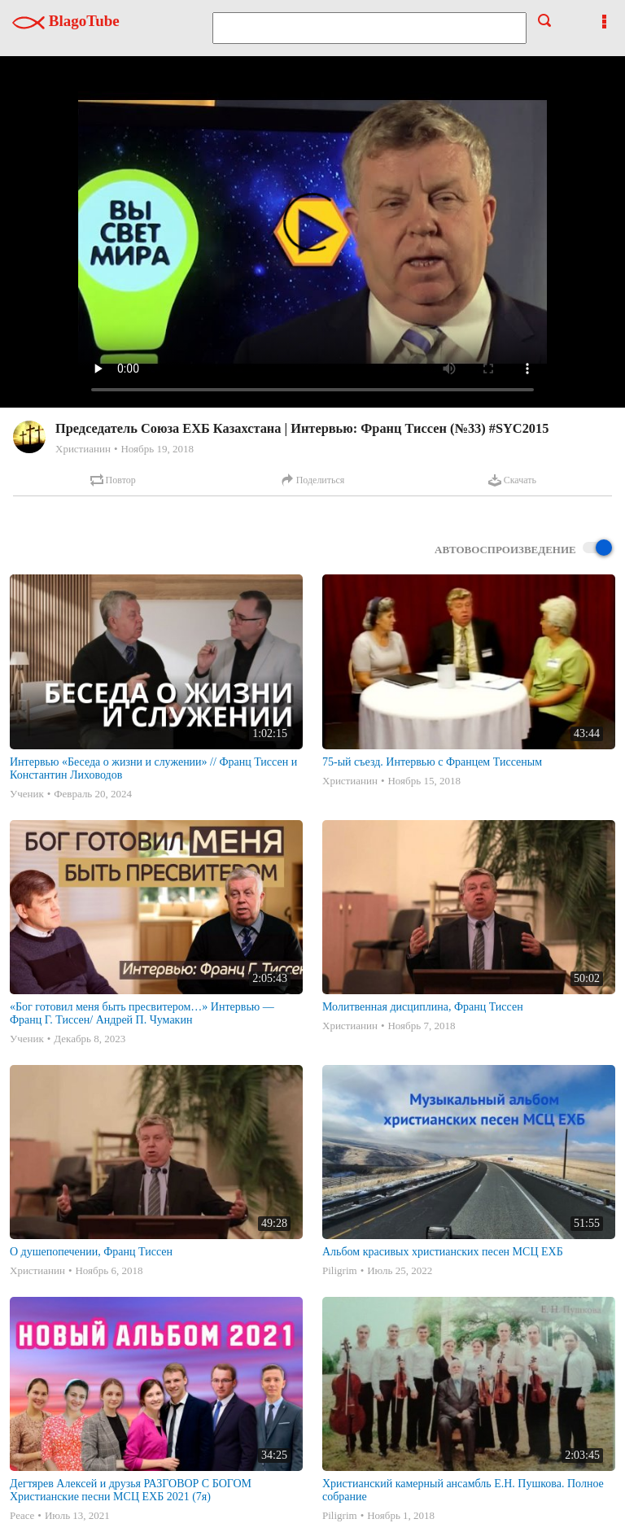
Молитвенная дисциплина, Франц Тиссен (422, 1007)
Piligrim (339, 1270)
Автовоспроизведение (523, 549)
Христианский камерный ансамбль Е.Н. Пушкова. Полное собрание (463, 1490)
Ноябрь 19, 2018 (156, 449)
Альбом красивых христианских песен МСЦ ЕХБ (442, 1252)
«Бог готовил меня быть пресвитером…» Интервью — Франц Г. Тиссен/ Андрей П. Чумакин (142, 1013)
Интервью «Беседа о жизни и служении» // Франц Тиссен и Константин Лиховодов (153, 768)
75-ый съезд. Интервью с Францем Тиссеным (432, 762)
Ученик (27, 794)
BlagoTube (66, 20)
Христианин (83, 449)
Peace (22, 1515)
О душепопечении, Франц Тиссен (91, 1252)
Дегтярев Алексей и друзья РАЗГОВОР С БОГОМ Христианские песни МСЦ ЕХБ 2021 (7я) (130, 1490)
